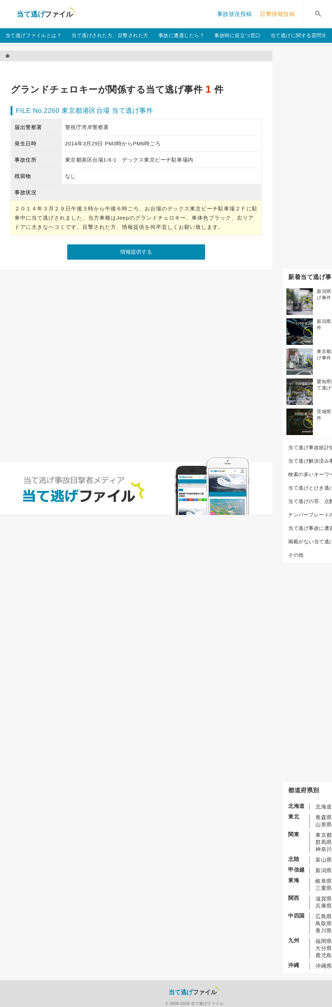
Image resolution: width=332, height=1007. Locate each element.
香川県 (323, 930)
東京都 (323, 835)
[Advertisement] (139, 69)
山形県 (323, 824)
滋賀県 (323, 899)
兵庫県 (323, 906)
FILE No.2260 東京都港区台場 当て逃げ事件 (84, 110)
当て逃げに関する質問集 (298, 35)
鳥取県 (323, 923)
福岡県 (323, 941)
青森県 (323, 817)
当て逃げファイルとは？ (33, 35)
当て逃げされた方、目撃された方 (109, 35)
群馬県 (323, 842)
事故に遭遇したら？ (181, 35)
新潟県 (323, 870)
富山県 (323, 860)
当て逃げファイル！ (46, 14)
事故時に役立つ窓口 (237, 35)
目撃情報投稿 (277, 14)
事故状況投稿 (234, 14)
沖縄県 (323, 966)
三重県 (323, 888)
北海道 (323, 807)
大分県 (323, 948)
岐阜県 (323, 881)
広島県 (323, 916)
